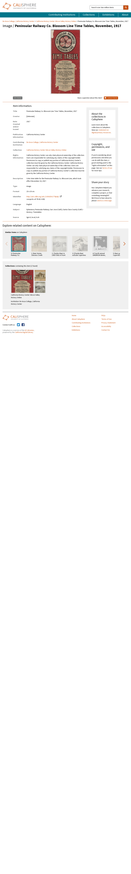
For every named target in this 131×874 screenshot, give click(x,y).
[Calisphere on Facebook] (23, 324)
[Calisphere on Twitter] (18, 324)
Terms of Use (106, 319)
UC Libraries (29, 330)
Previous (6, 243)
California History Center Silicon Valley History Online (56, 21)
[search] (125, 7)
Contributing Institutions (62, 15)
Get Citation (18, 98)
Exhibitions (108, 15)
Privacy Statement (108, 323)
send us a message (104, 200)
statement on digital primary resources (101, 131)
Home (74, 315)
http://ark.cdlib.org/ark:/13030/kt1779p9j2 (42, 196)
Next (124, 243)
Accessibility (106, 326)
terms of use (107, 168)
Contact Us (105, 330)
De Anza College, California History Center (19, 21)
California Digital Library (24, 332)
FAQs (103, 315)
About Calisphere (78, 319)
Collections (89, 15)
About (125, 15)
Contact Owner (111, 98)
